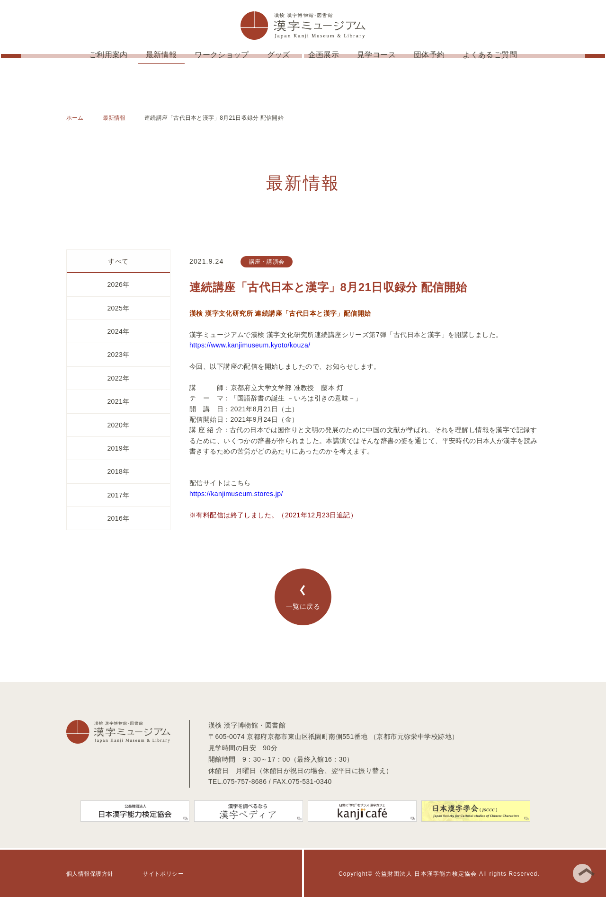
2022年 (118, 378)
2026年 (118, 284)
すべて (118, 261)
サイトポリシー (163, 873)
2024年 (118, 331)
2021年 (118, 401)
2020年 (118, 425)
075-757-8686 (245, 781)
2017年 (118, 495)
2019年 (118, 448)
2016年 (118, 518)
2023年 (118, 354)
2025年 (118, 308)
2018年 (118, 471)
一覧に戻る (303, 597)
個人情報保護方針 (89, 873)
